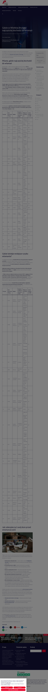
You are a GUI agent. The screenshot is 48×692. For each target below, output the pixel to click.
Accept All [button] (19, 689)
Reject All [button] (7, 689)
